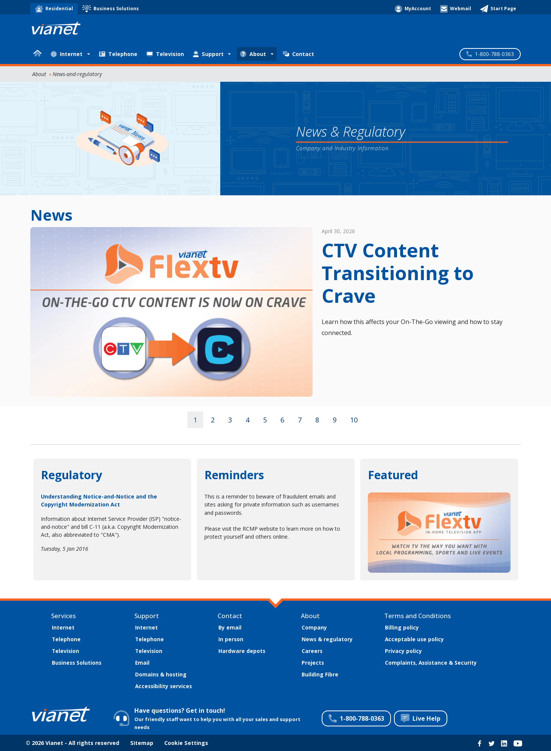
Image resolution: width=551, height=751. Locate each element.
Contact (298, 54)
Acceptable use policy (414, 639)
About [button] (253, 54)
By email (229, 627)
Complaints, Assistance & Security (431, 662)
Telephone (118, 54)
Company (314, 627)
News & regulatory (327, 639)
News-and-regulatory (77, 74)
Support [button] (208, 54)
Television (165, 54)
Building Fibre (320, 674)
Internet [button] (66, 54)
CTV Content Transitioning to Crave (398, 273)
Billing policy (402, 627)
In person (230, 639)
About (39, 74)
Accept (439, 713)
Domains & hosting (161, 674)
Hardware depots (241, 650)
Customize (500, 713)
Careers (312, 650)
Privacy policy (403, 650)
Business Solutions (76, 662)
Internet (63, 627)
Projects (313, 662)
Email (142, 662)
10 (354, 419)
